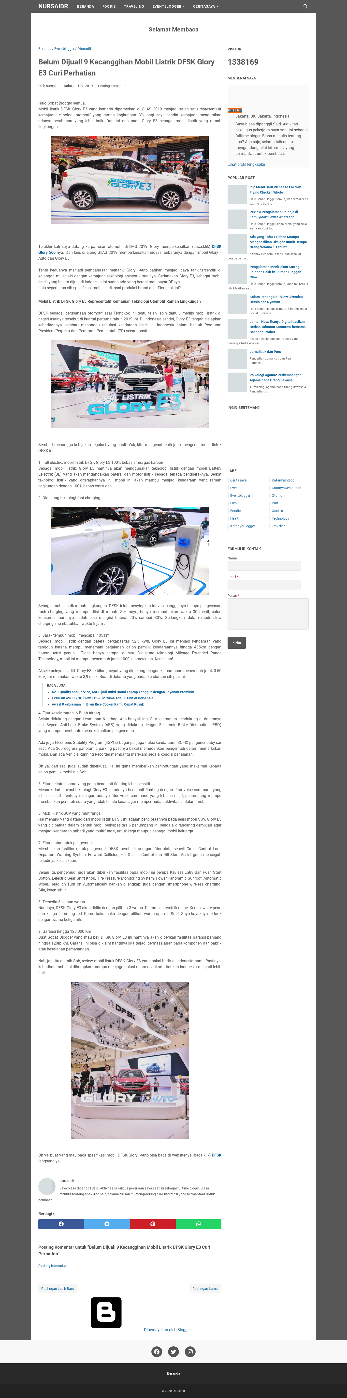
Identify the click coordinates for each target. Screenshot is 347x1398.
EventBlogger (167, 6)
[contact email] (264, 584)
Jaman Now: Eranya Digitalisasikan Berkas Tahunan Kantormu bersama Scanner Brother (278, 327)
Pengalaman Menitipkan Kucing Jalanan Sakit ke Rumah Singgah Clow (275, 272)
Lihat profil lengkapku (246, 164)
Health (235, 518)
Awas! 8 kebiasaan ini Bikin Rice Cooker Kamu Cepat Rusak (98, 704)
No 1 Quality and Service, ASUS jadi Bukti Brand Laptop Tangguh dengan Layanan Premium (123, 692)
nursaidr (53, 6)
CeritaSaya (204, 6)
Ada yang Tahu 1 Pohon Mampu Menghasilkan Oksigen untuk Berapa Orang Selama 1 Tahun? (278, 242)
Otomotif (279, 495)
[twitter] (107, 1224)
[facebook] (61, 1224)
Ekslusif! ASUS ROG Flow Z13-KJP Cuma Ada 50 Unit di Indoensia (102, 698)
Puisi (275, 503)
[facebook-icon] (156, 1351)
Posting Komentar (112, 86)
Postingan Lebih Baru (57, 1289)
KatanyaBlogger (242, 526)
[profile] (235, 99)
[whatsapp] (198, 1224)
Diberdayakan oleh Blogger (130, 1329)
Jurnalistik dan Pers (265, 352)
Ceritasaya (238, 480)
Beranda (85, 6)
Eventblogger (240, 495)
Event (234, 488)
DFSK (216, 1155)
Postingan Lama (205, 1289)
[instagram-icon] (190, 1351)
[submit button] (237, 643)
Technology (280, 518)
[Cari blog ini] (306, 6)
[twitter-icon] (173, 1351)
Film (233, 503)
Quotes (277, 511)
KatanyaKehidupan (286, 488)
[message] (268, 614)
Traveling (134, 6)
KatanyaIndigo (283, 480)
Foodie (109, 6)
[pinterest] (153, 1224)
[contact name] (264, 566)
